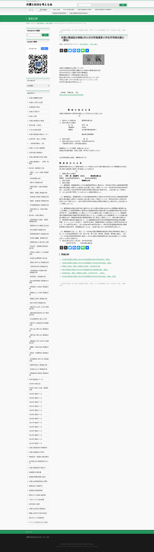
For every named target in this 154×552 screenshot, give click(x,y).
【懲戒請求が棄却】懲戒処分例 (39, 374)
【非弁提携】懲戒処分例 (37, 230)
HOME (27, 23)
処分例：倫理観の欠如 (36, 168)
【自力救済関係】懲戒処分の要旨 (39, 281)
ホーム (30, 532)
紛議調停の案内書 (35, 472)
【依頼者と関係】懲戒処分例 (39, 197)
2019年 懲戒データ (35, 414)
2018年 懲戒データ (35, 418)
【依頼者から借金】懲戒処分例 (39, 287)
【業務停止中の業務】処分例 (39, 225)
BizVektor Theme (77, 546)
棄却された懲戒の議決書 (37, 495)
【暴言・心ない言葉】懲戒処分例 (39, 173)
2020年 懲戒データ (35, 410)
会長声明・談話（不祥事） (38, 139)
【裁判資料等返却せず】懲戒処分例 (39, 314)
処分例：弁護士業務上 (36, 215)
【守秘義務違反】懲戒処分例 (39, 205)
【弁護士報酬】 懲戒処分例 (38, 238)
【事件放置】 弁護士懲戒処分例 (38, 187)
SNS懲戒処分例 (35, 178)
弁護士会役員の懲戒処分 (37, 509)
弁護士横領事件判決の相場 (38, 157)
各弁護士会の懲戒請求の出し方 (39, 462)
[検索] (33, 48)
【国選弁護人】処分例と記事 (39, 242)
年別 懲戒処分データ (36, 379)
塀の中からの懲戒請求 (36, 518)
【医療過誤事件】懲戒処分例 (39, 234)
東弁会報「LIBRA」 (36, 125)
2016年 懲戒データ (35, 427)
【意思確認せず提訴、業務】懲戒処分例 (39, 220)
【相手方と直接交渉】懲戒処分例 (39, 324)
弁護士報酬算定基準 (36, 98)
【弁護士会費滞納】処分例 (38, 258)
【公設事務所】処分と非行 (38, 319)
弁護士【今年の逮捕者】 (37, 148)
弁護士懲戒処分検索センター (39, 134)
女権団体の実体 (34, 107)
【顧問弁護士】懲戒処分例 (38, 365)
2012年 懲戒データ (35, 443)
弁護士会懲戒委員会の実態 (38, 481)
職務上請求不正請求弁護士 (38, 513)
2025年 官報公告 (35, 384)
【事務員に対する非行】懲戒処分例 (39, 342)
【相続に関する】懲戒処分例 (39, 262)
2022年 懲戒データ (35, 402)
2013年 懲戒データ (35, 439)
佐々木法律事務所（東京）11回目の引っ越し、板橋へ (111, 30)
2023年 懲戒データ (35, 398)
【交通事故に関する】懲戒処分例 (39, 360)
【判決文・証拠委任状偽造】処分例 (39, 247)
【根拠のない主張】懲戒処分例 (39, 293)
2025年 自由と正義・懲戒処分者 (38, 389)
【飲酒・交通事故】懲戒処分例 (39, 354)
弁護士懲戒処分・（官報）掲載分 (45, 23)
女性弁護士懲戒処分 (36, 152)
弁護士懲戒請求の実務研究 (38, 447)
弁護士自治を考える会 (39, 4)
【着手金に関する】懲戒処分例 (39, 336)
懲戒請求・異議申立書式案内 (39, 457)
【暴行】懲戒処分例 (36, 182)
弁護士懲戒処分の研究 (36, 452)
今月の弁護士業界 (35, 130)
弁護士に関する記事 (36, 102)
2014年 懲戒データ (35, 435)
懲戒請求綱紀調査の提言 (37, 477)
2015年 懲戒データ (35, 431)
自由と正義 (33, 116)
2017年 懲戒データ (35, 422)
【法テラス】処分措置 (36, 499)
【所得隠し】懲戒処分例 (37, 276)
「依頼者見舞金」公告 (36, 143)
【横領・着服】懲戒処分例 (38, 193)
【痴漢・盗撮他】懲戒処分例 (39, 201)
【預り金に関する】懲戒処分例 (39, 330)
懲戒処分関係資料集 (36, 490)
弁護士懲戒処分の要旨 (36, 121)
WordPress (67, 546)
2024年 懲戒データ (35, 394)
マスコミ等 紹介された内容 (38, 522)
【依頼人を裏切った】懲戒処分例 (39, 253)
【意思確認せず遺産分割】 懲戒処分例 (39, 271)
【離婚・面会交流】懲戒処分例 (39, 348)
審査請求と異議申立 (36, 486)
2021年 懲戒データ (35, 406)
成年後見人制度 (34, 504)
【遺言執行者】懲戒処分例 (39, 266)
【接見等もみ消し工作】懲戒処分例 (39, 308)
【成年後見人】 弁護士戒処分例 (38, 210)
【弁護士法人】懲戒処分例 (38, 369)
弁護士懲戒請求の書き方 (37, 468)
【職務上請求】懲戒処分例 (38, 298)
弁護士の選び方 (34, 111)
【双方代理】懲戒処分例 (37, 303)
